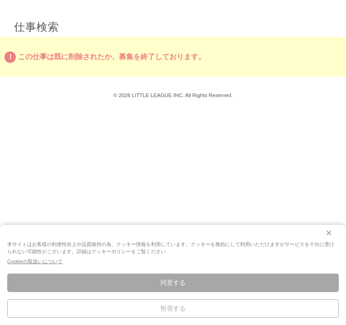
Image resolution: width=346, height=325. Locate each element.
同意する (173, 282)
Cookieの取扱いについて (35, 261)
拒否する (173, 308)
